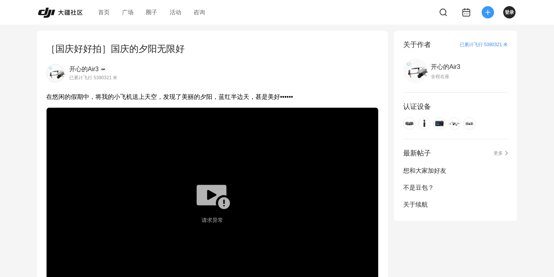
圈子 (151, 12)
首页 (104, 12)
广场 (127, 12)
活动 (175, 12)
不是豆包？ (418, 187)
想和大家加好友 (424, 170)
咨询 (199, 12)
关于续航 (415, 204)
